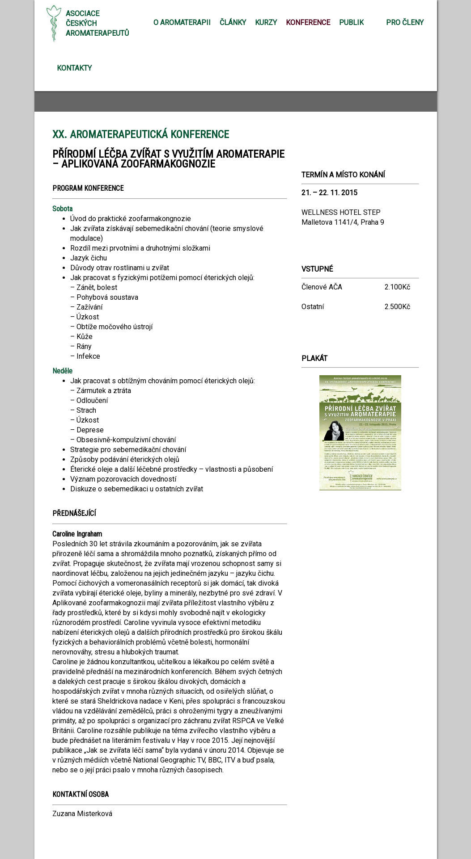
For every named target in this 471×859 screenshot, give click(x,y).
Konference (308, 22)
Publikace (358, 22)
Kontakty (74, 68)
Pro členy (405, 22)
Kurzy (266, 22)
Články (233, 22)
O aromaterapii (182, 22)
